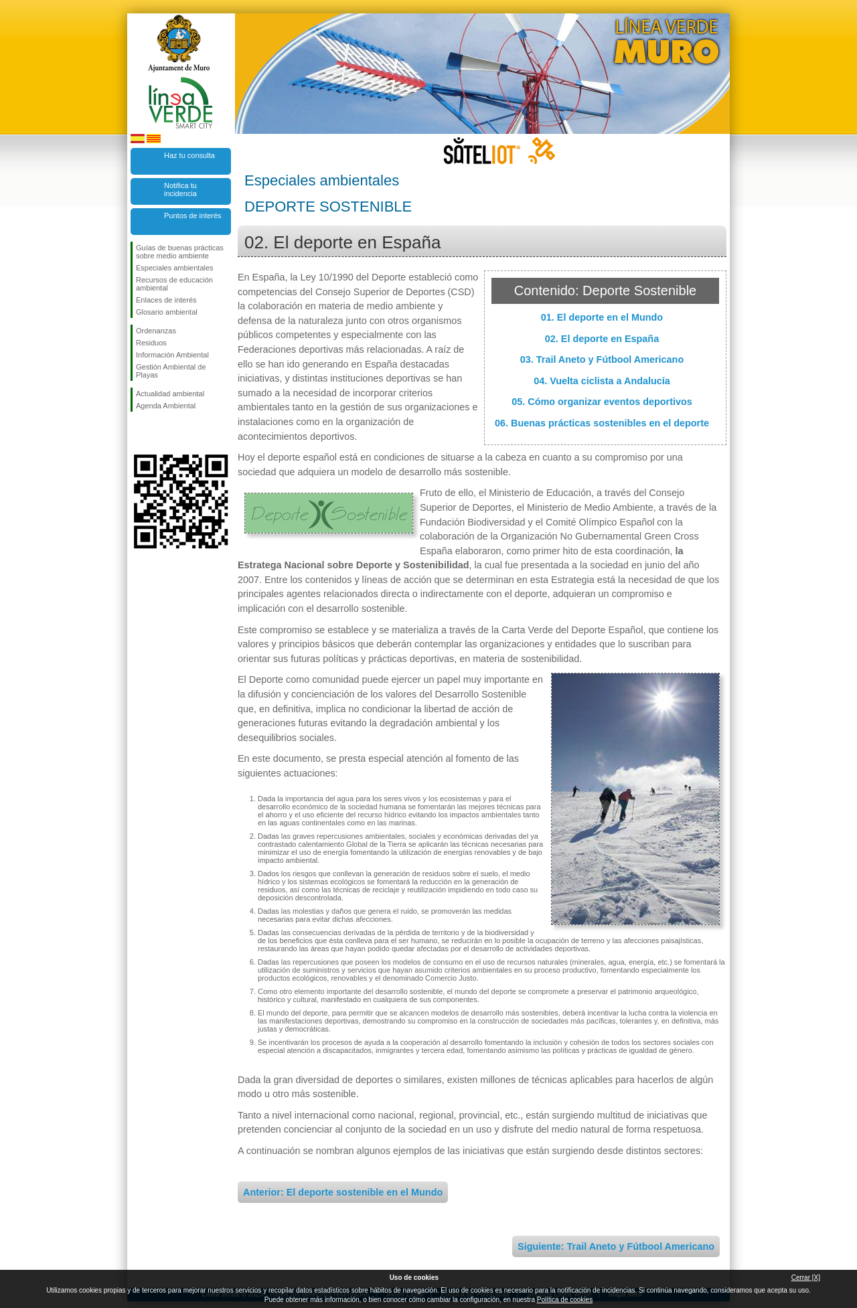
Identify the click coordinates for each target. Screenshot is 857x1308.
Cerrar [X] (805, 1277)
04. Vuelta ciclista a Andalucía (602, 381)
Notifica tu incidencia (180, 189)
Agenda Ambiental (166, 406)
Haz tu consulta (189, 155)
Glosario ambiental (167, 312)
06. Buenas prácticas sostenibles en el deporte (602, 423)
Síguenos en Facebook (139, 433)
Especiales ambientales (175, 268)
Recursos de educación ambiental (174, 284)
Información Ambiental (172, 355)
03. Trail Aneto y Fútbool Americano (602, 359)
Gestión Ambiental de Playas (171, 371)
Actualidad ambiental (170, 394)
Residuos (151, 343)
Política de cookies (565, 1299)
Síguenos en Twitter (161, 433)
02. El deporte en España (602, 338)
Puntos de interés (193, 216)
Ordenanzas (156, 331)
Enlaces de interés (166, 300)
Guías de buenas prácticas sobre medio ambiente (180, 252)
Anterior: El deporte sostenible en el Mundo (343, 1192)
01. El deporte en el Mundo (602, 317)
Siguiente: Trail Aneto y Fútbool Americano (616, 1246)
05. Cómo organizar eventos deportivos (602, 401)
